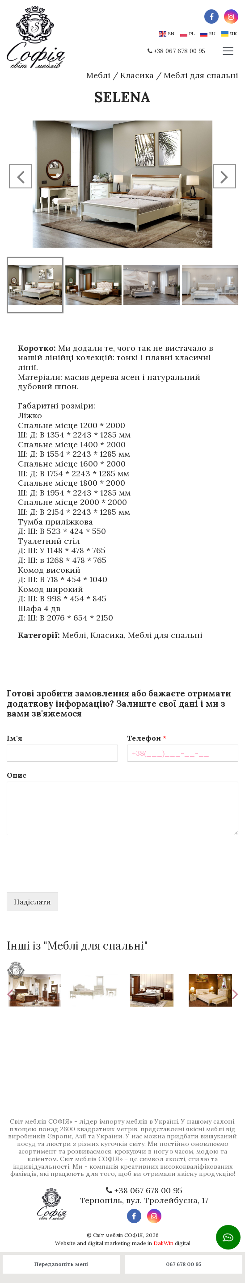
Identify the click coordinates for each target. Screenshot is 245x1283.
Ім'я (14, 737)
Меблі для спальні (201, 75)
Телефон (146, 737)
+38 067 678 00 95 (179, 51)
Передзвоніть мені (61, 1264)
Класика (137, 75)
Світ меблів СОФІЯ (118, 1235)
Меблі (98, 75)
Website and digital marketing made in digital (122, 1243)
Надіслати (32, 901)
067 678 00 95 (184, 1264)
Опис (16, 775)
